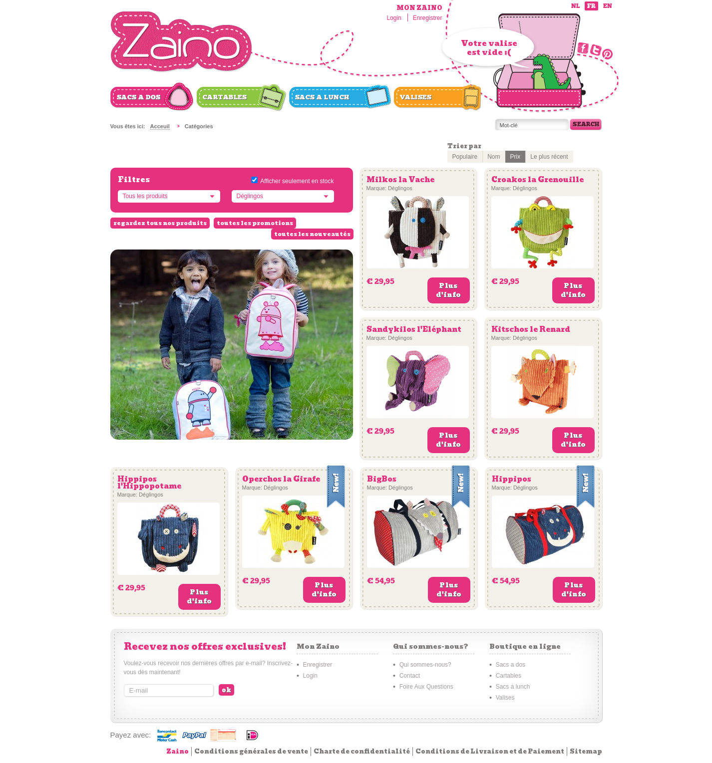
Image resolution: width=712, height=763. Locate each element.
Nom (493, 156)
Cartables (225, 97)
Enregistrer (427, 17)
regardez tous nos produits (160, 223)
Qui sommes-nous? (425, 664)
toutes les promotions (255, 223)
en (607, 6)
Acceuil (160, 126)
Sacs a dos (139, 97)
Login (393, 17)
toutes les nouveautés (312, 234)
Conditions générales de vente (251, 751)
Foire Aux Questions (426, 686)
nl (575, 6)
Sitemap (586, 751)
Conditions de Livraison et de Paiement (489, 751)
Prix (515, 156)
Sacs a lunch (322, 97)
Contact (409, 675)
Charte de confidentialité (362, 751)
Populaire (465, 156)
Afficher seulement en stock (297, 181)
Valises (416, 97)
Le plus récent (549, 156)
